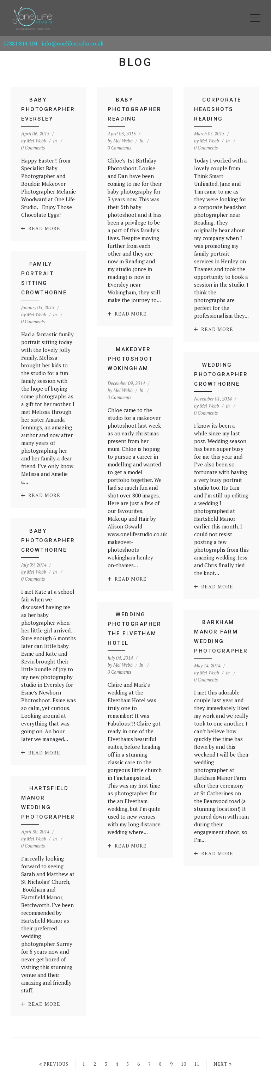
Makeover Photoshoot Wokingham (119, 348)
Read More (44, 228)
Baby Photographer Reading (131, 109)
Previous (53, 1064)
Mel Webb (36, 140)
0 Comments (33, 148)
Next (222, 1064)
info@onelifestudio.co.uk (72, 43)
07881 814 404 (20, 43)
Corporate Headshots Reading (212, 109)
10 (183, 1064)
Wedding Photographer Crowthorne (207, 372)
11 (196, 1064)
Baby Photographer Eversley (48, 109)
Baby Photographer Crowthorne (72, 518)
